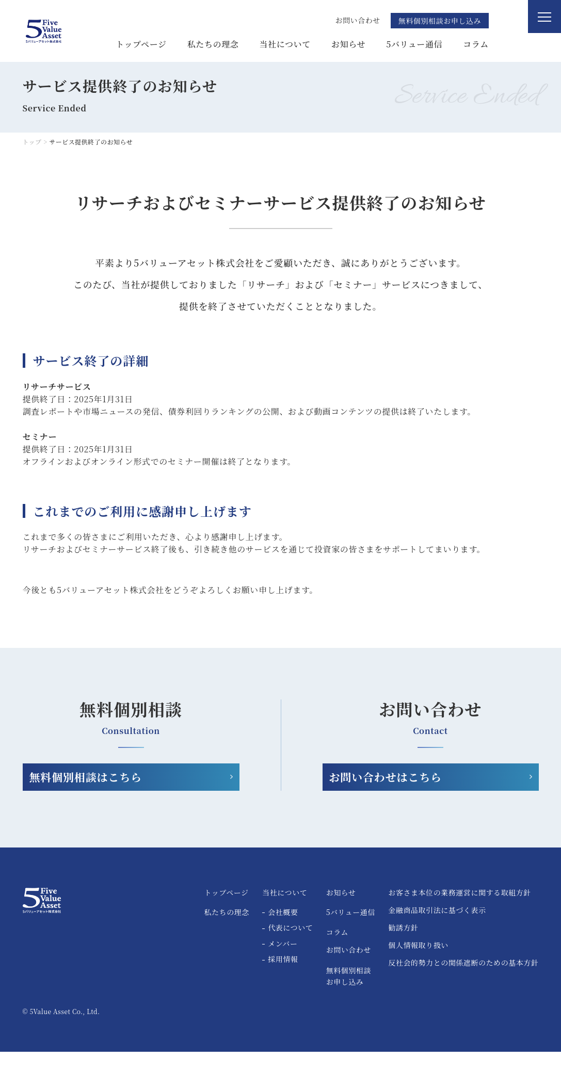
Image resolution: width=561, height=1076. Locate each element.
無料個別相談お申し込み (439, 20)
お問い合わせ (348, 973)
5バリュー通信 (414, 44)
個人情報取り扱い (418, 970)
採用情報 (283, 983)
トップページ (141, 44)
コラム (476, 44)
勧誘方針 (403, 952)
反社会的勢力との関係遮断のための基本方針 (463, 987)
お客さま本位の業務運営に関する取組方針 (459, 917)
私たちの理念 (213, 44)
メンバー (282, 968)
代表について (290, 952)
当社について (285, 44)
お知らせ (348, 44)
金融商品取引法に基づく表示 (437, 935)
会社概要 (283, 936)
